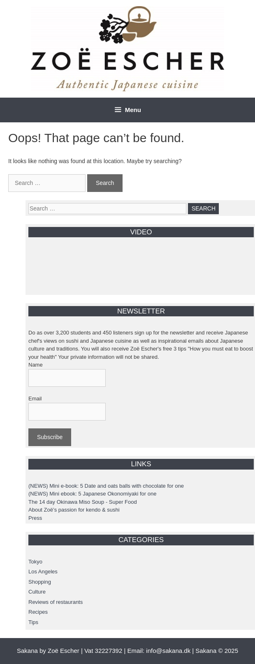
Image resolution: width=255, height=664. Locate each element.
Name (35, 365)
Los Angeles (43, 571)
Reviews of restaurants (55, 602)
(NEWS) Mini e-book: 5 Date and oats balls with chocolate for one (106, 486)
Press (35, 518)
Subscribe (50, 437)
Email (35, 398)
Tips (33, 622)
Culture (37, 592)
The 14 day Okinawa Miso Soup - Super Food (82, 502)
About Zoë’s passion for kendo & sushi (74, 510)
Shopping (39, 582)
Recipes (38, 612)
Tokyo (35, 562)
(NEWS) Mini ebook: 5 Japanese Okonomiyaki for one (92, 494)
